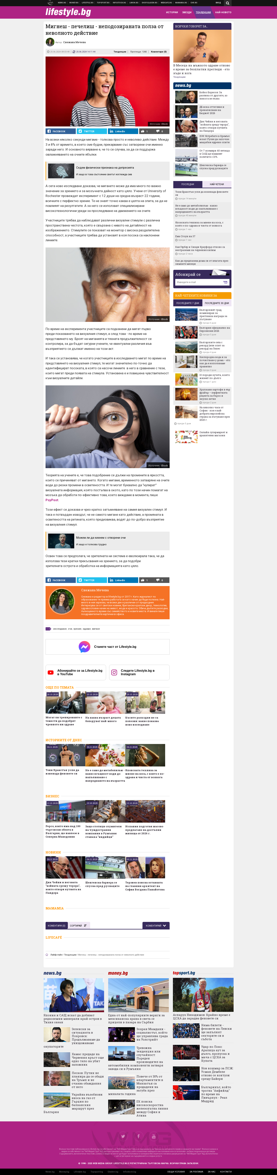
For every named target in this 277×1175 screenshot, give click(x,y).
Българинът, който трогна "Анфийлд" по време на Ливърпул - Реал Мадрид (216, 1094)
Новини (62, 2)
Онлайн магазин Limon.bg (134, 2)
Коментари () (159, 52)
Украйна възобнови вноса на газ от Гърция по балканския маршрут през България (73, 1103)
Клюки (88, 2)
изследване (60, 629)
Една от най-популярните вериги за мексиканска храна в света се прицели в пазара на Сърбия (136, 1018)
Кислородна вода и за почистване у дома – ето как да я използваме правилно (214, 361)
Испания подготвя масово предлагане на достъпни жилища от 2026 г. (144, 830)
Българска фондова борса (119, 2)
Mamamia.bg (181, 2)
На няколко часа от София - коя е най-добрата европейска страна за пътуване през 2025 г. (214, 413)
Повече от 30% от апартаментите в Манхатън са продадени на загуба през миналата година (135, 1085)
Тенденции (120, 52)
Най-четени (217, 184)
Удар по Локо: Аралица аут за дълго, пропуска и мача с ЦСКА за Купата (215, 1053)
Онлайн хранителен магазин (150, 2)
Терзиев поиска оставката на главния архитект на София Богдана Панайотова (145, 886)
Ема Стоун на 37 (185, 236)
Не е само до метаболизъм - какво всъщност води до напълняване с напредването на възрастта (105, 775)
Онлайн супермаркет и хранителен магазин (213, 434)
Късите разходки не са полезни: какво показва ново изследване (142, 721)
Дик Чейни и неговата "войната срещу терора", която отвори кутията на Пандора (63, 888)
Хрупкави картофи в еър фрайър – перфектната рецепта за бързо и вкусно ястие (214, 394)
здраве (87, 629)
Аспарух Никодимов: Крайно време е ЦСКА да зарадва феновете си (201, 1016)
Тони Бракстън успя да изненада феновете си (62, 771)
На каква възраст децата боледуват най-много (103, 719)
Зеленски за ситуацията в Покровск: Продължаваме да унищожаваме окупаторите (72, 1037)
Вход (218, 3)
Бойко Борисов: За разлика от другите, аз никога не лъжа (213, 95)
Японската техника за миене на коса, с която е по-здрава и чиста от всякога (144, 773)
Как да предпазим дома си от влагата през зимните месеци (201, 262)
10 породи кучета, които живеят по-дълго (214, 376)
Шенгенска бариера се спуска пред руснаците (102, 884)
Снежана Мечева (95, 590)
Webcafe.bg (166, 2)
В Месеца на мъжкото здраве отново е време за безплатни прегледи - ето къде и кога (201, 69)
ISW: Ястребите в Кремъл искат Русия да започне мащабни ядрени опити (214, 139)
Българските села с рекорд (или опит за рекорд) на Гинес (211, 345)
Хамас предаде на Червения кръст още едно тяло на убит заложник (88, 1059)
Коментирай (154, 925)
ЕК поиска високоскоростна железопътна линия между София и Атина (152, 1108)
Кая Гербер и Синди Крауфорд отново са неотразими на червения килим (200, 248)
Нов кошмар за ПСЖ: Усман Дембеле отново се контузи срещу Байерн (217, 1073)
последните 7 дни (187, 303)
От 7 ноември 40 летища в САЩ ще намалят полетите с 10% (214, 153)
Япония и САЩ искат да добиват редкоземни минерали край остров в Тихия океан (73, 1018)
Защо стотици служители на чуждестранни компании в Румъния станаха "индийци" (103, 832)
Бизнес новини (74, 2)
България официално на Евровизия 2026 (214, 329)
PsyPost (52, 500)
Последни (187, 184)
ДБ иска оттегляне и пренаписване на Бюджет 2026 (211, 110)
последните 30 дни (217, 303)
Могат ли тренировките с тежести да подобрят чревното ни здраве (64, 721)
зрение (77, 629)
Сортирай (78, 925)
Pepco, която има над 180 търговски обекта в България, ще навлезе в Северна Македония (63, 831)
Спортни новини (103, 2)
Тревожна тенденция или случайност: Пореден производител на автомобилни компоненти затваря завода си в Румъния (135, 1058)
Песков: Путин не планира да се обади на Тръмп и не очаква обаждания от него (88, 1080)
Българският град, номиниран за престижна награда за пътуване (213, 314)
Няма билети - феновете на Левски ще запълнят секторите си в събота (216, 1032)
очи (70, 629)
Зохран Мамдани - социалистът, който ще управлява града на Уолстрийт (152, 1034)
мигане (96, 629)
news (185, 86)
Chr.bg (193, 2)
